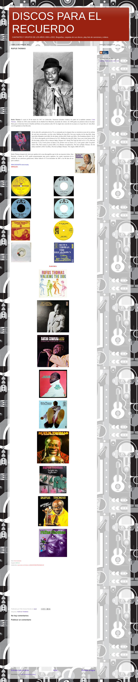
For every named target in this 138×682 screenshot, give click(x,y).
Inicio (55, 670)
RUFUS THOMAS (22, 611)
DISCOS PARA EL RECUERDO (109, 61)
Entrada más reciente (20, 670)
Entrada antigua (88, 670)
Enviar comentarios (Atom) (28, 674)
